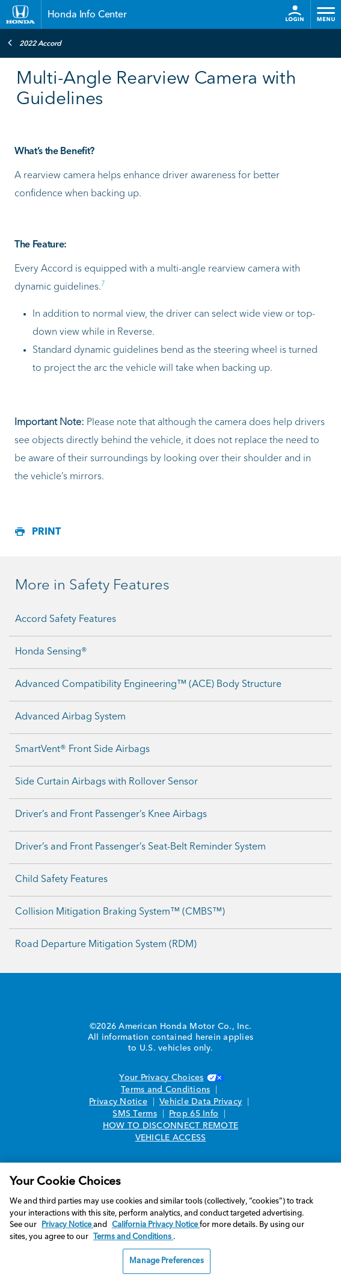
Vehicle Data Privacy (200, 1102)
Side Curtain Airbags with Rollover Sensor (106, 782)
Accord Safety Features (65, 619)
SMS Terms (134, 1114)
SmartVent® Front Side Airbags (82, 749)
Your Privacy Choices (170, 1077)
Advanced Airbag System (70, 717)
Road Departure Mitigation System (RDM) (106, 944)
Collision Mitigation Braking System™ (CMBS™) (120, 912)
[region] (170, 1221)
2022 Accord (34, 42)
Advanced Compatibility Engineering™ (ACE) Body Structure (148, 684)
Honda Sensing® (51, 652)
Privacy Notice (118, 1102)
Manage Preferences (166, 1261)
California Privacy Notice (156, 1225)
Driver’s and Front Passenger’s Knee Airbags (111, 814)
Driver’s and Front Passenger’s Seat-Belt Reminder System (140, 847)
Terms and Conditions (165, 1090)
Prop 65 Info (193, 1114)
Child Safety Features (61, 879)
